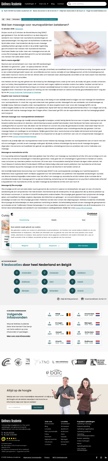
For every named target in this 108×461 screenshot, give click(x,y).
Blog (52, 4)
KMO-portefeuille (51, 431)
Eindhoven (22, 282)
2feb (49, 314)
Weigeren (25, 245)
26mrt (79, 332)
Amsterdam (22, 273)
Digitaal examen (51, 439)
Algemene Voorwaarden (32, 457)
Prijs (6, 242)
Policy (47, 434)
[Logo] (11, 4)
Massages (16, 19)
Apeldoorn (77, 273)
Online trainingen (83, 441)
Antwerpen (50, 273)
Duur (6, 239)
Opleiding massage (84, 424)
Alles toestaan (83, 245)
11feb (78, 323)
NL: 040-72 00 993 (10, 435)
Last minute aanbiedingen (82, 449)
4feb (78, 314)
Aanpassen (54, 245)
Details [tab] (54, 220)
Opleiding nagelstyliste (85, 429)
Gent (48, 282)
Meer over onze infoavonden (18, 336)
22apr (79, 342)
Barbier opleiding (83, 438)
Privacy (47, 457)
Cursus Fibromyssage (83, 208)
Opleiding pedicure (84, 431)
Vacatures (48, 442)
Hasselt (76, 282)
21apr (49, 342)
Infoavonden (49, 424)
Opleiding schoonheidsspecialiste (86, 435)
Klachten (48, 437)
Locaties (48, 429)
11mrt (50, 332)
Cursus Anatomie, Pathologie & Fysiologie (25, 92)
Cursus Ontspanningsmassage (24, 136)
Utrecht (76, 291)
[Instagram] (101, 458)
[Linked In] (106, 458)
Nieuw (79, 443)
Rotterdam (50, 291)
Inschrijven (38, 407)
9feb (49, 323)
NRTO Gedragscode (60, 457)
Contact (60, 4)
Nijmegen (21, 291)
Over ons (43, 4)
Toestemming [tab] (24, 220)
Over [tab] (83, 220)
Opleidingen (30, 4)
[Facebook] (96, 458)
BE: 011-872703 (9, 433)
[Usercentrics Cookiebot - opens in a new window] (88, 214)
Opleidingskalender (84, 446)
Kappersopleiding (83, 426)
